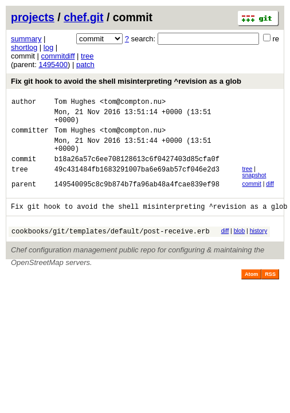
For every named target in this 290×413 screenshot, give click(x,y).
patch (85, 64)
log (48, 47)
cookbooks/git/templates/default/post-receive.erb (110, 248)
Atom (251, 291)
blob (239, 246)
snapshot (254, 187)
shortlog (24, 47)
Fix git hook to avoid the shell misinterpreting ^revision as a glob (126, 81)
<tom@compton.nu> (133, 103)
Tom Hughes (75, 103)
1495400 (53, 64)
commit (251, 196)
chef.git (83, 17)
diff (270, 196)
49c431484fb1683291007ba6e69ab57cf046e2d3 (137, 183)
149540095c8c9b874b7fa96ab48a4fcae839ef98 (137, 197)
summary (26, 38)
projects (32, 17)
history (258, 246)
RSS (270, 291)
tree (87, 56)
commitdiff (58, 56)
